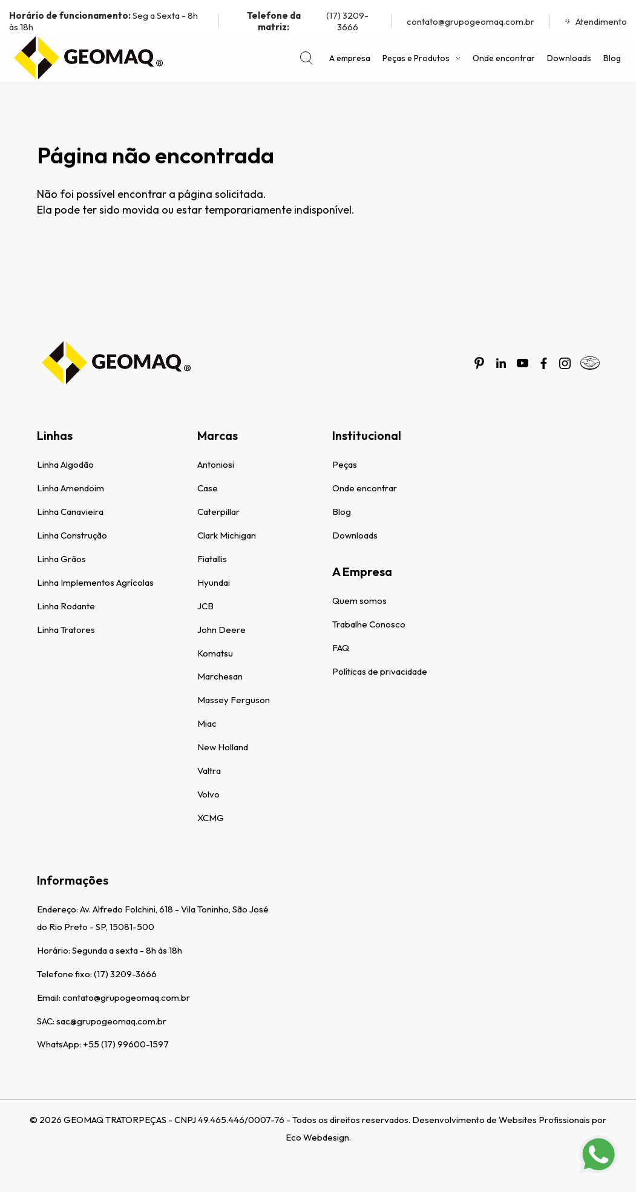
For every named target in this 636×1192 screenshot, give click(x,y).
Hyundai (213, 582)
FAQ (340, 647)
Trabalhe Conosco (368, 624)
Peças (344, 464)
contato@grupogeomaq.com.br (470, 21)
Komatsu (215, 653)
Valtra (209, 770)
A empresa (349, 58)
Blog (612, 58)
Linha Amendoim (70, 488)
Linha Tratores (66, 629)
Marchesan (220, 676)
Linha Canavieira (70, 511)
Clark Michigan (226, 535)
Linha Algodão (65, 464)
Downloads (569, 58)
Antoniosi (215, 464)
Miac (207, 723)
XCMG (210, 818)
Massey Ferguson (233, 700)
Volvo (208, 794)
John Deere (221, 629)
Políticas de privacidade (379, 671)
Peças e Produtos (421, 58)
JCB (205, 606)
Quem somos (359, 600)
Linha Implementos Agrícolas (95, 582)
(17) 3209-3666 (301, 21)
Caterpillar (218, 511)
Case (207, 488)
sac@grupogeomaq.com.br (111, 1021)
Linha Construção (72, 535)
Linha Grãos (61, 559)
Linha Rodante (66, 606)
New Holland (222, 747)
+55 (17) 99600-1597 (126, 1044)
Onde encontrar (504, 58)
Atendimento (596, 21)
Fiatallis (212, 559)
